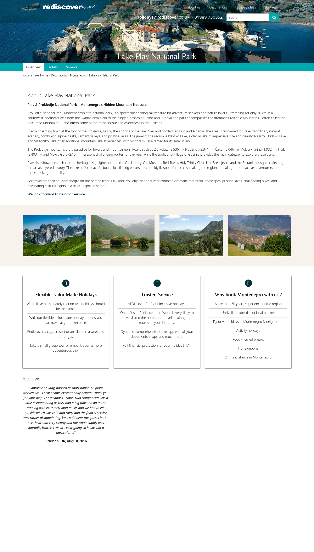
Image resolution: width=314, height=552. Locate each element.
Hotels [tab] (53, 67)
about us (194, 7)
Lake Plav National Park (104, 75)
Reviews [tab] (71, 67)
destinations (218, 7)
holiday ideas (246, 7)
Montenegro (78, 75)
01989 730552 (208, 17)
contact (270, 7)
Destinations (59, 75)
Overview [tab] (33, 67)
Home (44, 75)
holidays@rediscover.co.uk (163, 17)
